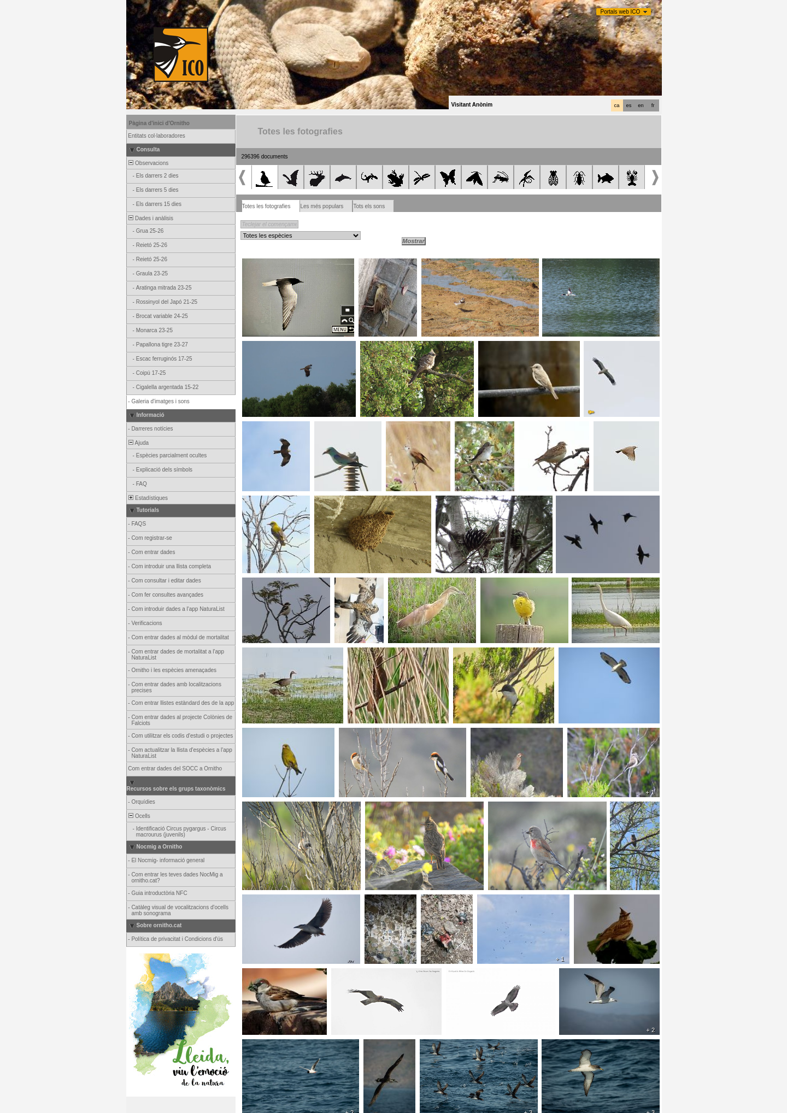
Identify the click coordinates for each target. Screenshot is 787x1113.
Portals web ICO (621, 12)
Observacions (148, 163)
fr (653, 105)
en (640, 105)
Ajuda (138, 443)
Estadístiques (147, 498)
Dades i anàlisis (150, 218)
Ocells (138, 816)
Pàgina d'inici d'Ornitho (159, 123)
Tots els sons (369, 206)
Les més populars (321, 206)
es (629, 105)
